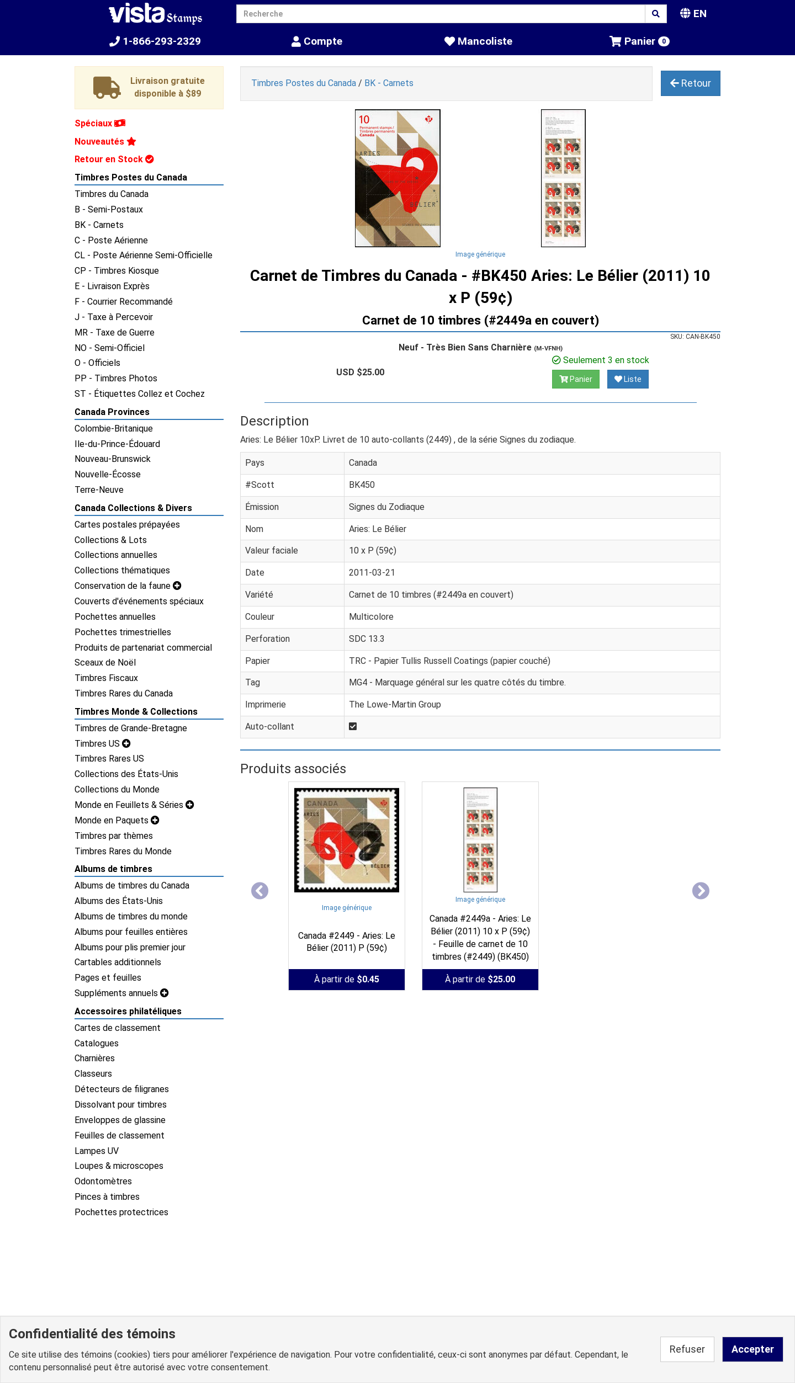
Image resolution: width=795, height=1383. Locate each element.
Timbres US (103, 743)
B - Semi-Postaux (109, 209)
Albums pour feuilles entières (131, 932)
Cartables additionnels (118, 962)
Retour (690, 83)
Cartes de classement (118, 1028)
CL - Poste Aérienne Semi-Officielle (144, 255)
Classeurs (93, 1073)
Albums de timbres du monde (131, 916)
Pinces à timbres (107, 1196)
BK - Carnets (99, 225)
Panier (575, 379)
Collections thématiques (122, 570)
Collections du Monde (117, 789)
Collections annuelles (116, 555)
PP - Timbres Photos (116, 378)
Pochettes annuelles (115, 616)
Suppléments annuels (122, 993)
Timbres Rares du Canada (124, 693)
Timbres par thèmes (114, 836)
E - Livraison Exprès (112, 286)
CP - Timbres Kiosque (117, 270)
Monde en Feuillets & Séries (134, 805)
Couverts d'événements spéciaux (139, 601)
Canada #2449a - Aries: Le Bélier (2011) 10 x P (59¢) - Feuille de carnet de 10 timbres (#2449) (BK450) (480, 937)
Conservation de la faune (128, 586)
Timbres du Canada (112, 194)
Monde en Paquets (117, 820)
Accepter (753, 1349)
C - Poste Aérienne (111, 240)
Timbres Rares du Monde (123, 851)
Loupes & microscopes (119, 1166)
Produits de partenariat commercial (143, 647)
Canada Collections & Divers (133, 508)
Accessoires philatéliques (128, 1011)
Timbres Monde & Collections (136, 711)
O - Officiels (97, 363)
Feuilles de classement (120, 1135)
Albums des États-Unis (119, 901)
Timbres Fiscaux (106, 678)
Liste (628, 379)
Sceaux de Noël (105, 662)
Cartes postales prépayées (127, 524)
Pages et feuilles (108, 977)
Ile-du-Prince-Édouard (117, 444)
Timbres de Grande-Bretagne (131, 728)
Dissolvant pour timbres (121, 1104)
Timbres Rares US (109, 758)
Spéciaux (100, 123)
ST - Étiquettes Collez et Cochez (140, 394)
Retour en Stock (114, 159)
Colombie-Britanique (114, 428)
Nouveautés (105, 141)
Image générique (480, 254)
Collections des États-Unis (126, 774)
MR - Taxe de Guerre (115, 332)
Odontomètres (103, 1181)
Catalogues (97, 1043)
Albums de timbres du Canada (132, 885)
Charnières (95, 1058)
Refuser (687, 1349)
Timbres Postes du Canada (131, 177)
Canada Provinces (112, 412)
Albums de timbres (113, 869)
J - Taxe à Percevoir (114, 317)
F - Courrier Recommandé (124, 301)
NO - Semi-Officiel (110, 348)
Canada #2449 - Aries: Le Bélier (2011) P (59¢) (346, 942)
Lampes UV (97, 1151)
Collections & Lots (111, 540)
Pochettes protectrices (121, 1212)
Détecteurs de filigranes (122, 1089)
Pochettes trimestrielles (123, 632)
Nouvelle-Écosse (108, 474)
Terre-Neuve (99, 490)
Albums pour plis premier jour (130, 947)
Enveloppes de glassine (120, 1120)
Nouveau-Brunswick (113, 459)
